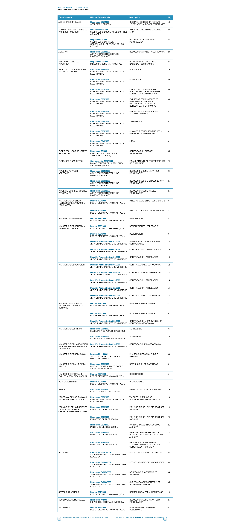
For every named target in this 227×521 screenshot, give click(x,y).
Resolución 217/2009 (99, 425)
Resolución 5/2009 (98, 151)
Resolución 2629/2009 (100, 52)
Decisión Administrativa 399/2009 (105, 272)
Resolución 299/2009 (99, 69)
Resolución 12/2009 (99, 389)
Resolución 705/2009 (99, 329)
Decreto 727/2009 (98, 218)
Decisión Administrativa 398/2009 (105, 265)
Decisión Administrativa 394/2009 (105, 242)
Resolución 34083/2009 (100, 452)
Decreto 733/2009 (98, 313)
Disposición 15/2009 (99, 354)
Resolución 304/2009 (99, 141)
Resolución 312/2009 (99, 121)
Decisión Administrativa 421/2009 (105, 280)
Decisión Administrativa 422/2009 (105, 288)
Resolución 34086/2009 (100, 482)
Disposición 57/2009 (99, 62)
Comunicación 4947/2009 (101, 161)
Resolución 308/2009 (99, 111)
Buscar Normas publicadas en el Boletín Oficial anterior (85, 517)
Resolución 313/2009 (99, 131)
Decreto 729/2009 (98, 226)
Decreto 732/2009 (98, 303)
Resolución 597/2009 (99, 22)
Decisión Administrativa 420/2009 (105, 257)
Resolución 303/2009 (99, 99)
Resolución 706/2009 (99, 336)
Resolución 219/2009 (99, 442)
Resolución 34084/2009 (100, 462)
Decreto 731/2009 (98, 492)
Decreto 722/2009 (98, 201)
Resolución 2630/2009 (100, 171)
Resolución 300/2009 (99, 79)
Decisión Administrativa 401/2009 (105, 249)
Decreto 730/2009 (98, 234)
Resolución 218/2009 (99, 432)
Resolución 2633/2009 (100, 181)
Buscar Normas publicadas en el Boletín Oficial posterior (139, 517)
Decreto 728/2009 (98, 382)
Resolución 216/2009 (99, 417)
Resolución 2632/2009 (100, 191)
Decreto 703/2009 (98, 374)
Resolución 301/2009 (99, 89)
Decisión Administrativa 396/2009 (105, 344)
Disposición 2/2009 (98, 40)
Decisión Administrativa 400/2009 (105, 296)
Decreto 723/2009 (98, 211)
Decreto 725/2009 (98, 507)
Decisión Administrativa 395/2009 (105, 321)
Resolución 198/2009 (99, 407)
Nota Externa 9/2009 (99, 30)
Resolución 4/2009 (98, 500)
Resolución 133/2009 (99, 364)
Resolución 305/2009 (99, 397)
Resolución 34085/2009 (100, 472)
